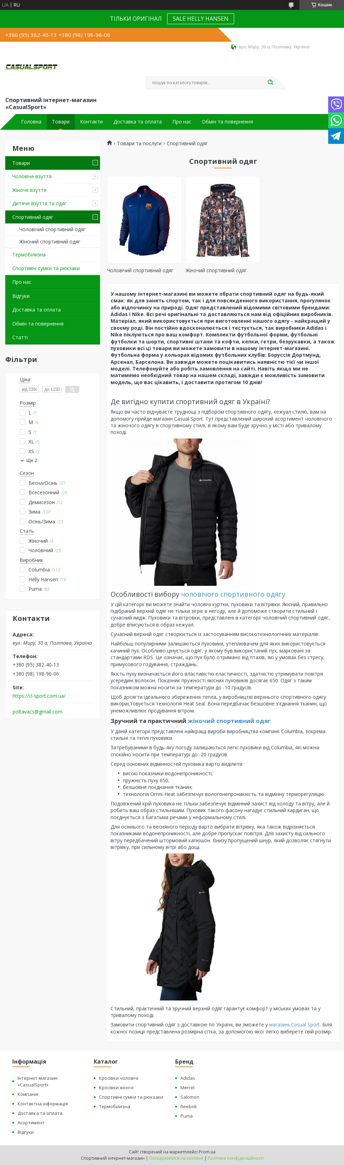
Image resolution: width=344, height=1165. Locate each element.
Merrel (187, 1087)
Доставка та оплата (137, 121)
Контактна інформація (43, 1103)
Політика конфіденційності (236, 1158)
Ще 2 (31, 460)
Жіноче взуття (29, 190)
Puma (186, 1116)
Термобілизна (29, 254)
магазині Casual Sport (294, 1024)
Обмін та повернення (227, 121)
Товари (61, 121)
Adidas (187, 1078)
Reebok (188, 1106)
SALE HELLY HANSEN (201, 18)
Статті (20, 337)
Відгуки (20, 296)
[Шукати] (270, 82)
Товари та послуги (139, 143)
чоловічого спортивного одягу (233, 594)
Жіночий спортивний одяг (49, 241)
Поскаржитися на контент (176, 1158)
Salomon (189, 1097)
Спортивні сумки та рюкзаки (46, 268)
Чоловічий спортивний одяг (52, 229)
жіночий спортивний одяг (229, 721)
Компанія (28, 1094)
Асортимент (31, 1122)
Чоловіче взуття (32, 176)
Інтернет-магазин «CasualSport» (38, 1081)
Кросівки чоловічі (118, 1078)
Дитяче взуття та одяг (39, 203)
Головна (31, 121)
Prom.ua (207, 1152)
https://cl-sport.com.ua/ (39, 696)
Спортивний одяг (32, 217)
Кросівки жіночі (116, 1087)
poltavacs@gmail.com (37, 712)
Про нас (181, 121)
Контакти (91, 121)
